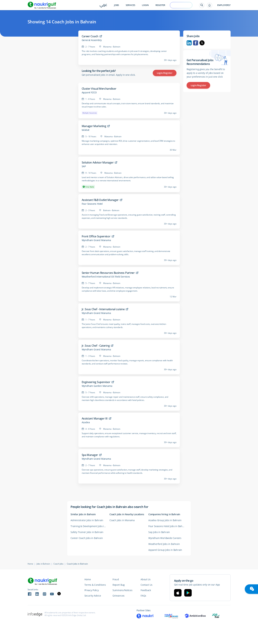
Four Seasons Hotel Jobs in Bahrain (167, 526)
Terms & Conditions (95, 584)
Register (160, 5)
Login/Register (164, 73)
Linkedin (189, 42)
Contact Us (146, 584)
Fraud (116, 579)
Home (30, 564)
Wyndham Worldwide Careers (164, 538)
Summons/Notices (122, 590)
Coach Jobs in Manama (122, 520)
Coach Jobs (58, 564)
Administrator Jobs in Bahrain (87, 520)
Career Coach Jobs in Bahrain (87, 538)
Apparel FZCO (89, 92)
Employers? (224, 5)
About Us (146, 579)
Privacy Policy (91, 590)
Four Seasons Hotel (92, 203)
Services (130, 5)
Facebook (195, 42)
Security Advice (92, 595)
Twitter (202, 42)
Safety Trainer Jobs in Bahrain (87, 532)
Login (145, 5)
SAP (84, 166)
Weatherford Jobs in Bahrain (164, 544)
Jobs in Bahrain (43, 564)
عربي (103, 5)
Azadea (86, 422)
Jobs (116, 5)
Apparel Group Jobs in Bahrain (165, 549)
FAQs (143, 595)
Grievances (119, 595)
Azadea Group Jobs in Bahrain (164, 520)
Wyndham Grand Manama (96, 240)
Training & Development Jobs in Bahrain (90, 526)
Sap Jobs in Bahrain (159, 532)
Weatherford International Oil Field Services (106, 276)
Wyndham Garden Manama (97, 385)
